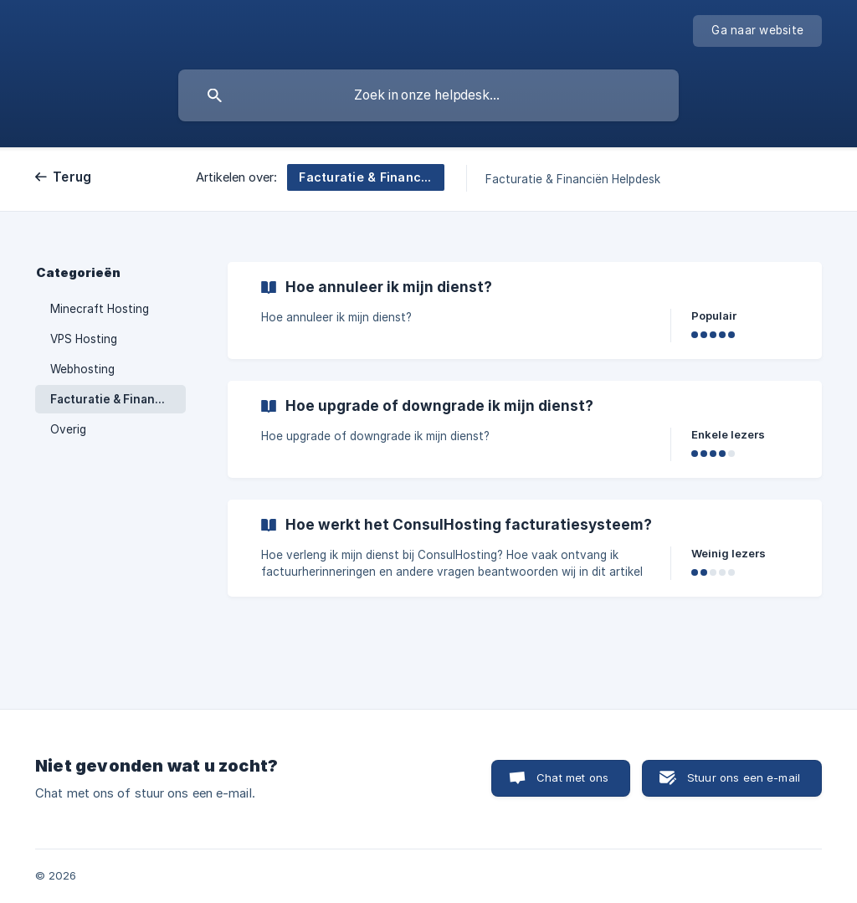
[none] (757, 31)
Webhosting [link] (82, 369)
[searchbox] (428, 95)
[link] (525, 310)
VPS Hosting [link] (83, 339)
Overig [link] (68, 429)
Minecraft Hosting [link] (99, 309)
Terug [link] (72, 177)
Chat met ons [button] (572, 777)
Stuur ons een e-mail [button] (743, 777)
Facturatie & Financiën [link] (115, 399)
